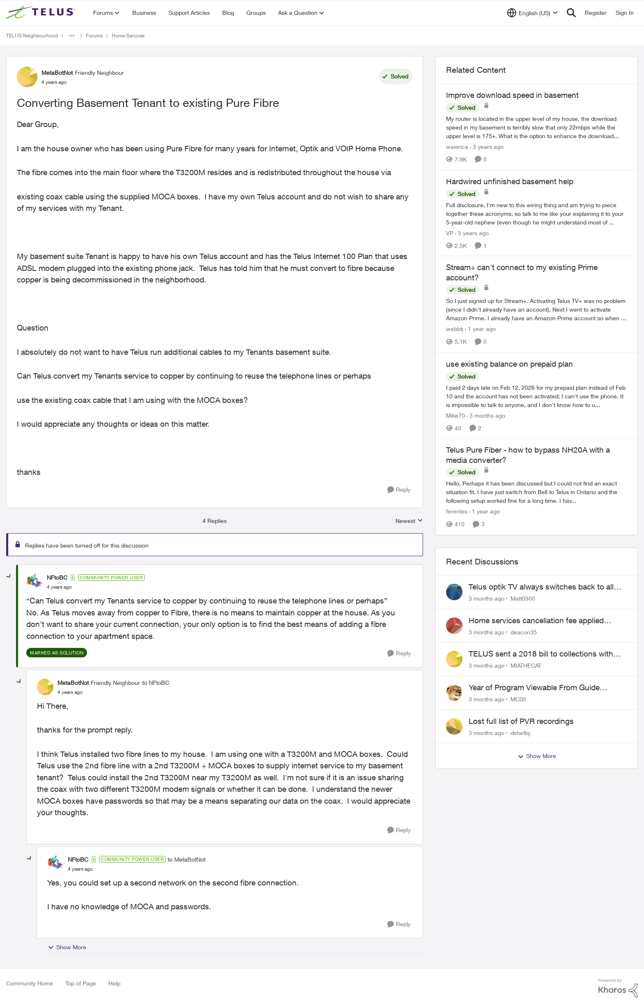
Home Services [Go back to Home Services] (128, 35)
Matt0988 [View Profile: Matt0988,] (523, 598)
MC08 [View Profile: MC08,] (518, 699)
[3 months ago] (486, 415)
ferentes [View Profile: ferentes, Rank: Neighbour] (456, 511)
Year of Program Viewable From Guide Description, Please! (534, 688)
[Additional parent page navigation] (72, 36)
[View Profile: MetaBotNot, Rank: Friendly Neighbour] (27, 77)
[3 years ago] (487, 146)
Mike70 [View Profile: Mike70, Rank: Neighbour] (455, 415)
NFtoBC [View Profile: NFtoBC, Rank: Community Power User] (57, 577)
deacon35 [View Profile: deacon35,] (524, 631)
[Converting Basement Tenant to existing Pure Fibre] (59, 587)
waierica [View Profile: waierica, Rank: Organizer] (457, 146)
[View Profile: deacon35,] (454, 625)
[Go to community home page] (41, 12)
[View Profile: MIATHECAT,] (454, 659)
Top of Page (80, 983)
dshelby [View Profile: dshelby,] (521, 732)
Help (114, 983)
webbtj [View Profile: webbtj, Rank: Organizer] (454, 329)
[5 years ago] (472, 232)
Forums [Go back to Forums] (94, 35)
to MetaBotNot (186, 859)
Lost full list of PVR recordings (521, 721)
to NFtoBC (155, 682)
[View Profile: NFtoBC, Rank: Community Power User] (34, 582)
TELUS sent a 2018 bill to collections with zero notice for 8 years (541, 654)
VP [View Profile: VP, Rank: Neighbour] (449, 232)
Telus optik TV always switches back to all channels (541, 587)
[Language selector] (532, 13)
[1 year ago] (480, 329)
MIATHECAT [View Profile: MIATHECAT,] (526, 665)
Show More (67, 947)
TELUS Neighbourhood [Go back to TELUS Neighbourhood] (32, 35)
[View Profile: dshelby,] (454, 726)
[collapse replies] (9, 576)
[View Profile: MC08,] (454, 692)
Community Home (29, 983)
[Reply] (399, 489)
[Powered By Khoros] (618, 988)
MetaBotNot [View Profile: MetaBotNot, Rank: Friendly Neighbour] (57, 72)
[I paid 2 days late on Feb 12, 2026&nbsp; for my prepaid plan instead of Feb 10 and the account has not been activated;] (536, 396)
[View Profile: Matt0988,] (454, 592)
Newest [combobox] (409, 521)
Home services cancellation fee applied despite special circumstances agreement (540, 621)
